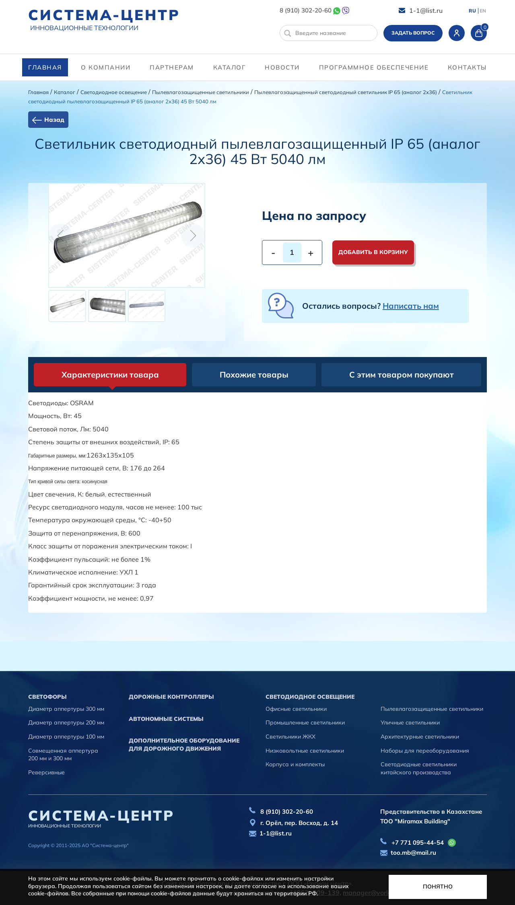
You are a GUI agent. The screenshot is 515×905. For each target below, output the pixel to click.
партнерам (172, 67)
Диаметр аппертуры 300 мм (66, 708)
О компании (105, 67)
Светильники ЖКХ (290, 736)
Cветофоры (47, 696)
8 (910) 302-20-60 (306, 10)
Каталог (229, 67)
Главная (45, 67)
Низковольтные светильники (305, 750)
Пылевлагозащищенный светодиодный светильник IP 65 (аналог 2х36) (345, 92)
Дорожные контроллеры (171, 696)
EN (483, 11)
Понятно (438, 886)
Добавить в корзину (373, 252)
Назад (54, 119)
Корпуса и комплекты (295, 764)
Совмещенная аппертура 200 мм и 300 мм (63, 754)
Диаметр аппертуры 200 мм (66, 722)
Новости (282, 67)
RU (472, 11)
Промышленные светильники (305, 722)
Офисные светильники (296, 708)
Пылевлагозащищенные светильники (200, 92)
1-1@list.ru (426, 10)
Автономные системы (166, 718)
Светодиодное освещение (113, 92)
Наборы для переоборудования (425, 750)
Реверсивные (46, 772)
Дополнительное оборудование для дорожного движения (184, 744)
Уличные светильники (410, 722)
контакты (467, 67)
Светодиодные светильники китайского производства (419, 768)
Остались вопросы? (370, 306)
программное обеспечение (374, 67)
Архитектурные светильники (420, 736)
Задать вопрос (413, 33)
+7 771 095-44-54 (417, 842)
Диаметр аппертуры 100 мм (66, 736)
